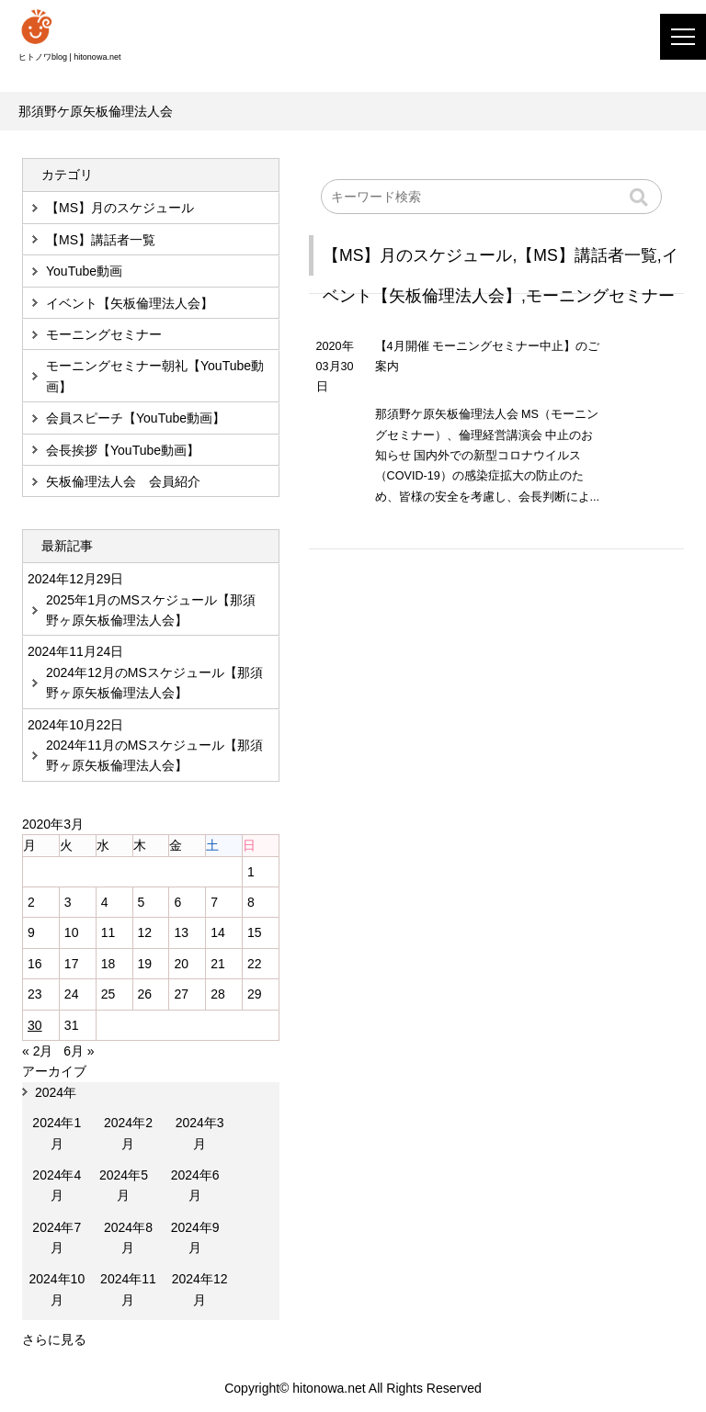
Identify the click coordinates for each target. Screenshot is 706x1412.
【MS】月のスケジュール (417, 255)
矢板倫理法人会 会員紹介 (123, 481)
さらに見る (54, 1339)
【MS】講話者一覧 (586, 255)
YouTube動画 (84, 271)
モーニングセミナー (600, 296)
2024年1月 (56, 1132)
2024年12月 (200, 1288)
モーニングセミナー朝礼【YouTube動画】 (155, 375)
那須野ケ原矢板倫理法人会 (95, 111)
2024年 (55, 1092)
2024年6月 (195, 1185)
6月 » (78, 1051)
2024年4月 (56, 1185)
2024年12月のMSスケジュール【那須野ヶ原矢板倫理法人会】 (154, 682)
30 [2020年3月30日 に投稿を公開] (35, 1025)
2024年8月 (128, 1237)
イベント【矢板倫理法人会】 (129, 303)
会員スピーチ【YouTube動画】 (135, 418)
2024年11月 (128, 1288)
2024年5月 (123, 1185)
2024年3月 (200, 1132)
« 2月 (37, 1051)
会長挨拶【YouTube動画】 (122, 450)
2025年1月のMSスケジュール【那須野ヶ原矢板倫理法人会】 (151, 610)
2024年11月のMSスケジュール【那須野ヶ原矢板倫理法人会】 (154, 755)
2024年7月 (56, 1237)
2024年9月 (195, 1237)
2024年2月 (128, 1132)
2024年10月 (56, 1288)
